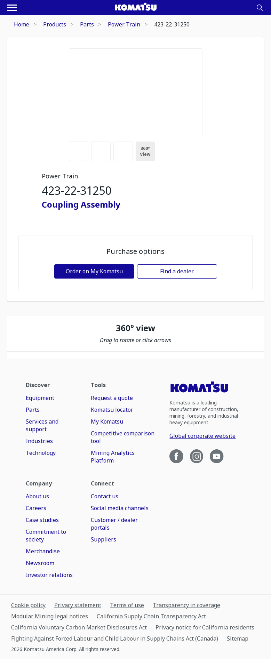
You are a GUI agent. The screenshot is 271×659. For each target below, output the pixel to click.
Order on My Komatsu (94, 271)
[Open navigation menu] (12, 8)
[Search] (260, 7)
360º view (145, 151)
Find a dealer (177, 271)
